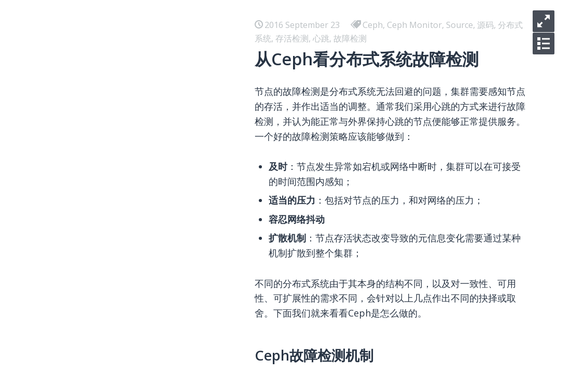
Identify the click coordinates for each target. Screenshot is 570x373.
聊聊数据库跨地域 (117, 49)
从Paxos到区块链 (116, 315)
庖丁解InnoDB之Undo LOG (135, 199)
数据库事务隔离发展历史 (129, 282)
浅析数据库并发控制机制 (129, 265)
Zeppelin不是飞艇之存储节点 (138, 348)
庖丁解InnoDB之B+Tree (130, 99)
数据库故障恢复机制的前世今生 (142, 248)
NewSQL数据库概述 (121, 215)
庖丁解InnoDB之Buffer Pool (138, 132)
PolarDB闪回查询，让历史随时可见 (150, 182)
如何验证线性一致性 (121, 298)
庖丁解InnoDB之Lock (124, 66)
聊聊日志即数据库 (117, 116)
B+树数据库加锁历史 (122, 165)
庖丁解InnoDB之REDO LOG (136, 232)
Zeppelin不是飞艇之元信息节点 (142, 331)
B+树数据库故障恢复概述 (131, 149)
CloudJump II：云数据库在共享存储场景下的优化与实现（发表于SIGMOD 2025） (235, 83)
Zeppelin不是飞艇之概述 (130, 364)
